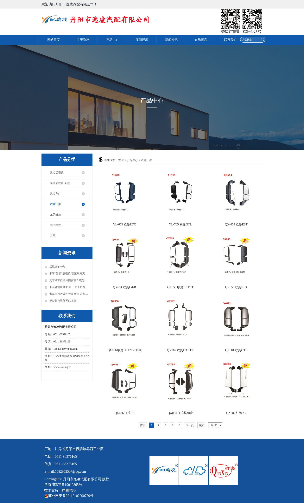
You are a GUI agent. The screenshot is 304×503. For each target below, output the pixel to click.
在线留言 (201, 39)
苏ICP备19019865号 (67, 485)
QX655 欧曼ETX (236, 287)
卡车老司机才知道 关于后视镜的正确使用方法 (69, 287)
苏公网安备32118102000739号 (68, 496)
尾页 (202, 425)
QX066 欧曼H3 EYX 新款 (124, 350)
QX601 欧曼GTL (236, 350)
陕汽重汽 (55, 225)
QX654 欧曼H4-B (124, 287)
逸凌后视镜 (57, 172)
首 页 (121, 160)
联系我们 (230, 39)
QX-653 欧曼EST (236, 224)
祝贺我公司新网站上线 (62, 300)
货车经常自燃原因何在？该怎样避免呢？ (69, 280)
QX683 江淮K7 (236, 413)
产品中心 (112, 39)
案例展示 (142, 39)
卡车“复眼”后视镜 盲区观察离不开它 (69, 273)
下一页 (190, 425)
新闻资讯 (171, 39)
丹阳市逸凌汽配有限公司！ (76, 4)
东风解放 (55, 214)
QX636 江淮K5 (125, 413)
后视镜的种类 (57, 266)
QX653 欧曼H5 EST (180, 287)
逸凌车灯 (55, 193)
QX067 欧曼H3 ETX (180, 350)
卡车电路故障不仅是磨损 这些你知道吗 (69, 294)
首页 (142, 425)
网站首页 (53, 39)
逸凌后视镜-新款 (60, 183)
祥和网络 (69, 490)
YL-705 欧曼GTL (180, 224)
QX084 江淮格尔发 (180, 413)
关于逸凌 (83, 39)
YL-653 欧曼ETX (124, 224)
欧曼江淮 (55, 204)
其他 (52, 235)
